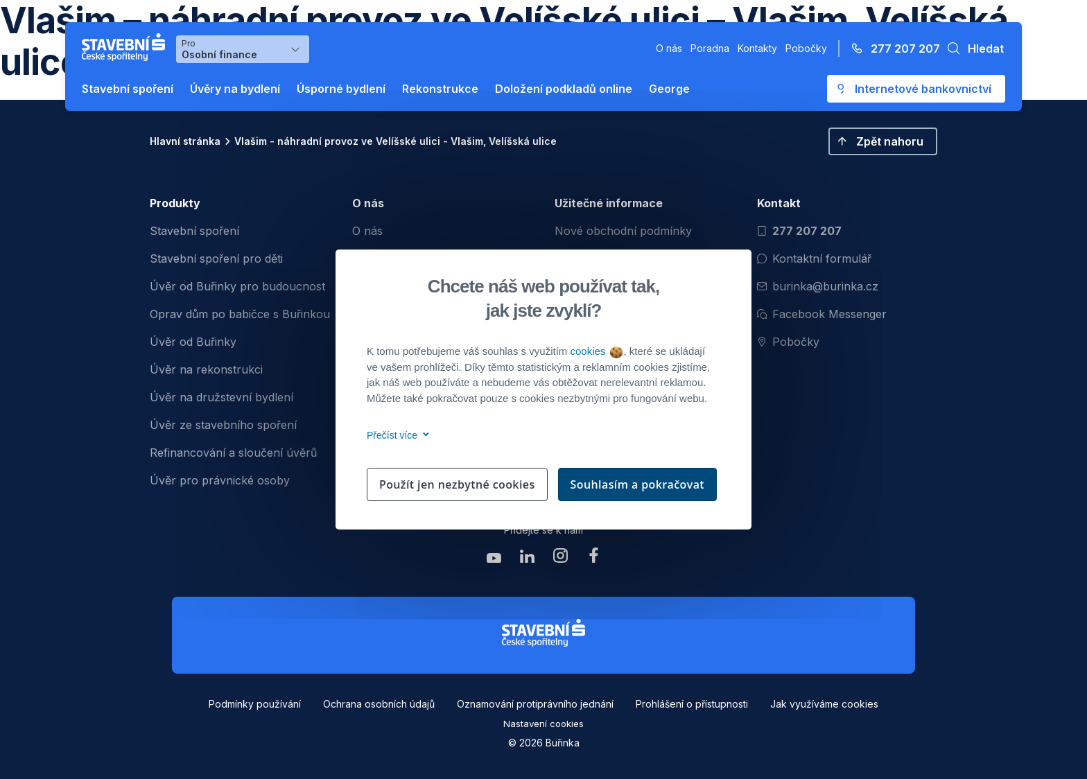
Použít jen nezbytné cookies (457, 484)
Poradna (709, 48)
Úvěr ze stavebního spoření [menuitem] (223, 425)
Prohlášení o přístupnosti (692, 704)
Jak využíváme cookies (824, 704)
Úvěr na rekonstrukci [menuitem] (206, 369)
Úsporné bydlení (341, 89)
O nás (669, 48)
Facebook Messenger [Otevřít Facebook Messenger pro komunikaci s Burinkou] (822, 314)
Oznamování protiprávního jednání (535, 704)
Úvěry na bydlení (235, 89)
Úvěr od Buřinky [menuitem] (193, 342)
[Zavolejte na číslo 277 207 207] (891, 48)
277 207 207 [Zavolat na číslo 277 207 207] (799, 231)
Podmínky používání (255, 704)
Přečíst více (395, 435)
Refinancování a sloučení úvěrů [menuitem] (233, 452)
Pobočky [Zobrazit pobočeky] (788, 342)
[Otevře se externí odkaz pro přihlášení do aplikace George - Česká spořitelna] (916, 89)
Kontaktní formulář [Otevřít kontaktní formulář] (814, 258)
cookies (596, 351)
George (669, 89)
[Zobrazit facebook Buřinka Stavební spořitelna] (593, 559)
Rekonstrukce (440, 89)
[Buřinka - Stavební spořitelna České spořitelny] (126, 47)
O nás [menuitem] (367, 231)
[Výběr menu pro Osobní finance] (242, 49)
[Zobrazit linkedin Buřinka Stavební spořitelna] (527, 559)
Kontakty (757, 48)
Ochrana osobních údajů (379, 704)
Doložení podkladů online (563, 89)
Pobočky (806, 48)
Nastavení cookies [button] (543, 723)
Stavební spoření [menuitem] (194, 231)
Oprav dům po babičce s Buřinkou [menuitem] (240, 314)
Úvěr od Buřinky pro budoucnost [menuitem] (237, 286)
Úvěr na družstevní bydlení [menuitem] (221, 397)
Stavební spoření (127, 89)
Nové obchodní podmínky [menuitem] (623, 231)
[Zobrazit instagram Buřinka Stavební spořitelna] (560, 559)
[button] (972, 48)
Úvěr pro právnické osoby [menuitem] (220, 480)
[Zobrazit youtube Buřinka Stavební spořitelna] (493, 559)
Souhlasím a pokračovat (638, 484)
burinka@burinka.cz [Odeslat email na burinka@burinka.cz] (817, 286)
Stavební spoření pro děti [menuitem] (216, 258)
